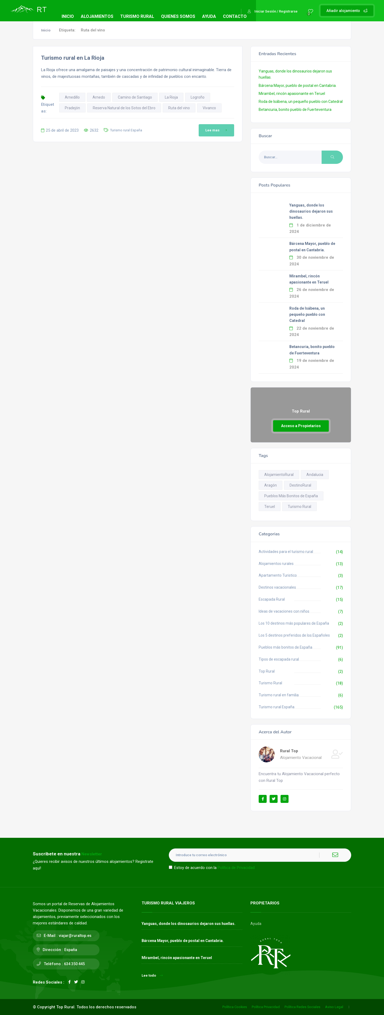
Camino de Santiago (135, 97)
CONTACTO (235, 16)
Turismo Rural (270, 683)
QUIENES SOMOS (178, 16)
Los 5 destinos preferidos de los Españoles (294, 635)
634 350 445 (74, 964)
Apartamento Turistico (278, 575)
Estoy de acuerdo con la (212, 867)
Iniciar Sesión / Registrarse (273, 11)
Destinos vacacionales (277, 587)
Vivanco (209, 108)
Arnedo (99, 97)
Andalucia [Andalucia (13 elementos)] (314, 474)
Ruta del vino (179, 108)
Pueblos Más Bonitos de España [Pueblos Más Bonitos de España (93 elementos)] (291, 496)
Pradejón (72, 108)
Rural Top (289, 751)
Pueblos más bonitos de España (285, 647)
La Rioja (171, 97)
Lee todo (152, 975)
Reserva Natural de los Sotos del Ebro (124, 108)
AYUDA (209, 16)
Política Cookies (234, 1007)
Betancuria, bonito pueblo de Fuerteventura (295, 109)
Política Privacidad (266, 1007)
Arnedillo (72, 97)
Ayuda (255, 923)
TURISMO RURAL (137, 16)
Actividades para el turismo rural (286, 551)
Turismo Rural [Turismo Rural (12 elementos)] (299, 506)
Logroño (198, 97)
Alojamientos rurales (276, 563)
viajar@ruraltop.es (75, 935)
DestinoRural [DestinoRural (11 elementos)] (300, 485)
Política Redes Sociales (302, 1007)
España (70, 950)
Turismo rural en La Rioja (72, 58)
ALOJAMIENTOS (97, 16)
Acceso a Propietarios (301, 426)
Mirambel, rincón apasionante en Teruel (292, 93)
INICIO (68, 16)
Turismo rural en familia (279, 695)
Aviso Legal (334, 1007)
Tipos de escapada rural (279, 659)
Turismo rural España (126, 130)
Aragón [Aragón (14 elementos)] (270, 485)
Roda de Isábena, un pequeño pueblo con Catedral (301, 101)
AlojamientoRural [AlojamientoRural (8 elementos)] (279, 474)
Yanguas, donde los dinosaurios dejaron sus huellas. (311, 211)
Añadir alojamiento (346, 10)
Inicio (45, 30)
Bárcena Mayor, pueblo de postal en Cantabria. (298, 85)
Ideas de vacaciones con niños (284, 611)
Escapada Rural (272, 599)
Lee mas (217, 130)
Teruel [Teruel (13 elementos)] (269, 506)
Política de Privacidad (236, 867)
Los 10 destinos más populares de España (294, 623)
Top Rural (267, 671)
